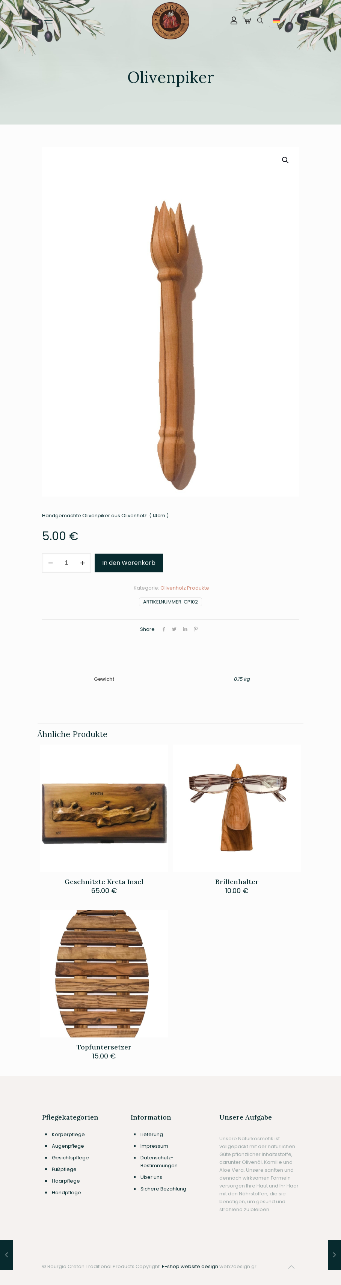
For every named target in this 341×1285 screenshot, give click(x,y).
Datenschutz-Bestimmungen (159, 1161)
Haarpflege (66, 1180)
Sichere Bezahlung (163, 1188)
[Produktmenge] (66, 563)
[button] (285, 160)
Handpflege (66, 1192)
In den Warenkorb (128, 562)
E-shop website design (190, 1266)
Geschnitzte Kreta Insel (104, 881)
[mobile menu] (48, 20)
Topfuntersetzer (104, 1047)
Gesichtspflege (70, 1157)
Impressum (154, 1146)
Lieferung (151, 1134)
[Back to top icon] (291, 1267)
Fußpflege (64, 1169)
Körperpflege (68, 1134)
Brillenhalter (237, 881)
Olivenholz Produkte (184, 587)
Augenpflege (68, 1146)
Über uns (151, 1177)
